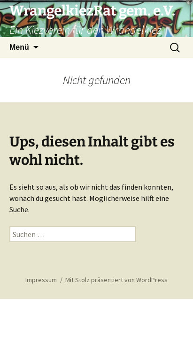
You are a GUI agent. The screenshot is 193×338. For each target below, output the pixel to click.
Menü (19, 47)
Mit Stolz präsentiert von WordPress (116, 280)
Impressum (41, 280)
